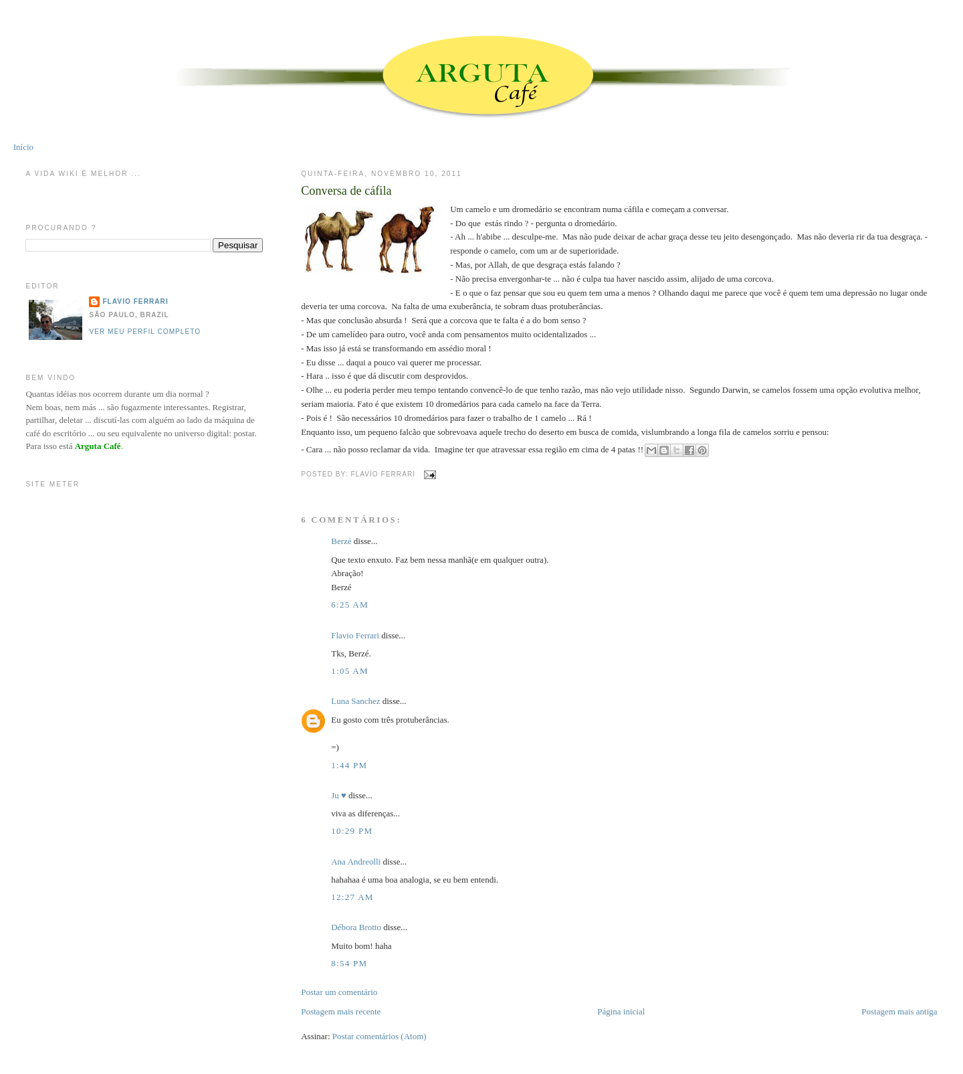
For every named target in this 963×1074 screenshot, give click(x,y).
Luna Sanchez (355, 701)
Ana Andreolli (356, 862)
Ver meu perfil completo (145, 331)
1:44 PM (349, 765)
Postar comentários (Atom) (379, 1036)
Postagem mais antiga (899, 1011)
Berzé (341, 541)
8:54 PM (349, 963)
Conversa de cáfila (346, 190)
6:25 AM (349, 605)
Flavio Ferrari (355, 635)
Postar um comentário (339, 992)
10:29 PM (351, 831)
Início (23, 147)
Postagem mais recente (341, 1011)
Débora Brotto (357, 927)
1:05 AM (349, 671)
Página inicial (621, 1011)
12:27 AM (352, 897)
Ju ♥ (338, 795)
